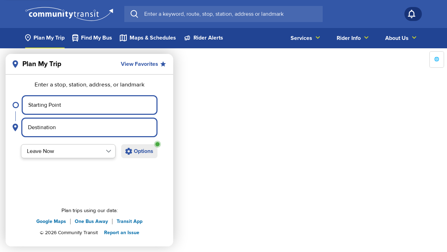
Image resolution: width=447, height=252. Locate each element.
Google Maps (51, 221)
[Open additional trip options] (139, 151)
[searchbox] (230, 14)
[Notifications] (413, 14)
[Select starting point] (89, 105)
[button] (108, 151)
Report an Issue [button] (121, 232)
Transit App (129, 221)
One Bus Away (91, 221)
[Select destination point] (89, 127)
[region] (223, 150)
